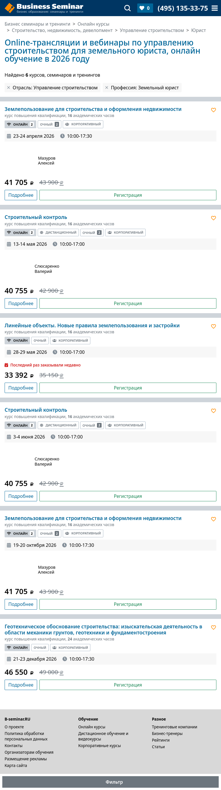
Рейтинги (161, 740)
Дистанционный (58, 232)
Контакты (13, 745)
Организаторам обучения (29, 752)
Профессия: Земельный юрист (145, 87)
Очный (49, 124)
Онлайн (20, 124)
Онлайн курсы (91, 726)
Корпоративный (83, 124)
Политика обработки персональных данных (26, 736)
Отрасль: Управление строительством (55, 87)
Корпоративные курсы (99, 745)
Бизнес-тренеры (167, 733)
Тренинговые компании (174, 726)
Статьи (158, 746)
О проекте (14, 726)
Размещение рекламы (26, 758)
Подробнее (20, 195)
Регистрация (128, 195)
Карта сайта (16, 765)
